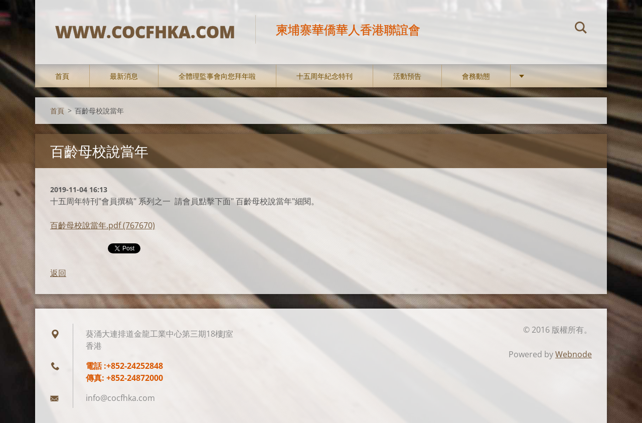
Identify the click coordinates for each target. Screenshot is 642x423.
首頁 (62, 76)
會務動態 (476, 76)
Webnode (573, 354)
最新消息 (124, 76)
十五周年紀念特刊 (324, 76)
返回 (58, 272)
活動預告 (407, 76)
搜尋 (581, 29)
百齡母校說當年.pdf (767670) (102, 225)
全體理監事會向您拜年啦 (217, 76)
